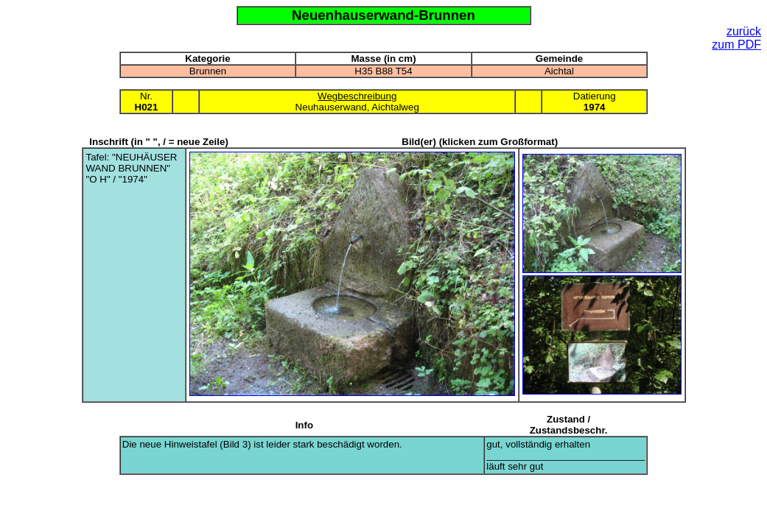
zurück (743, 31)
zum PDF (736, 44)
